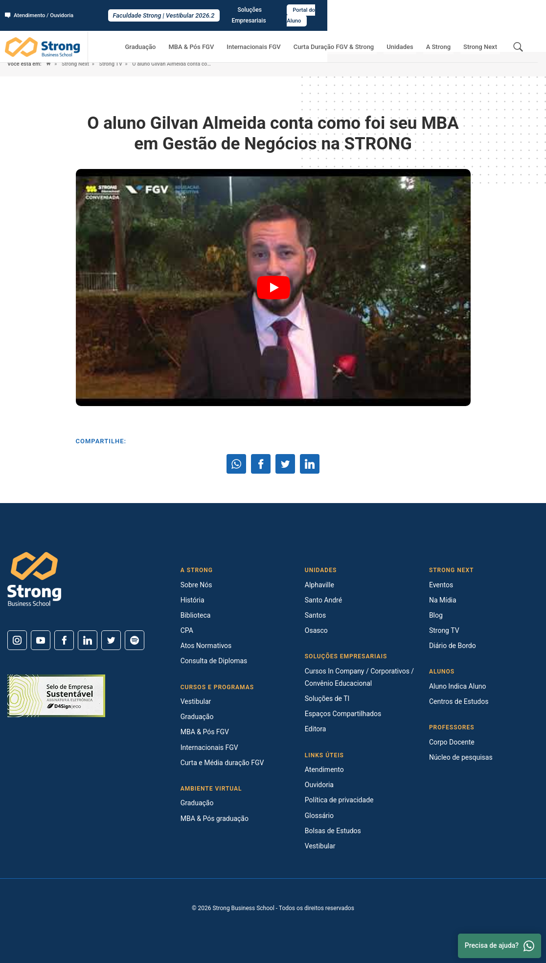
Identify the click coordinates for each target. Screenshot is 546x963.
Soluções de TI (327, 698)
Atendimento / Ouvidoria (41, 10)
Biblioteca (196, 615)
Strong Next (483, 37)
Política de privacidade (339, 800)
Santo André (323, 600)
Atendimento (324, 769)
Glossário (319, 815)
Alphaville (319, 585)
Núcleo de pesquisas (461, 757)
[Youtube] (40, 640)
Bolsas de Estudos (333, 831)
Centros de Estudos (459, 701)
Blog (436, 615)
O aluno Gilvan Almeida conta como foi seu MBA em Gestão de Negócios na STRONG (191, 64)
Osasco (316, 630)
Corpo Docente (452, 742)
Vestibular (196, 701)
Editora (315, 729)
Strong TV (113, 64)
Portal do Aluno (515, 10)
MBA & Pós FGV (223, 37)
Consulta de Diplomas (214, 661)
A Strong (447, 37)
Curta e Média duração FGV (222, 763)
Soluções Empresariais (453, 10)
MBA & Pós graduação (215, 818)
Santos (315, 615)
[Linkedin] (87, 640)
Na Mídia (442, 600)
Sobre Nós (196, 585)
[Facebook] (64, 640)
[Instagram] (17, 640)
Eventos (441, 585)
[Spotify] (134, 640)
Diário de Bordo (452, 646)
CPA (187, 630)
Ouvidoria (319, 785)
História (193, 600)
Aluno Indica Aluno (457, 686)
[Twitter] (111, 640)
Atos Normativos (206, 646)
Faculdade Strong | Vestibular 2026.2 (273, 10)
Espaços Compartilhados (343, 714)
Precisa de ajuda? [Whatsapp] (499, 945)
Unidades (414, 37)
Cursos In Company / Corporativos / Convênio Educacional (359, 677)
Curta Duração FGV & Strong (354, 37)
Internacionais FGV (280, 37)
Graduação (178, 37)
